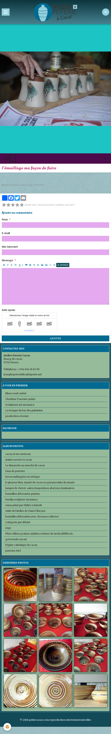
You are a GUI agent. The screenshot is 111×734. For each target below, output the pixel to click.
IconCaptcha (28, 330)
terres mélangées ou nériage (22, 476)
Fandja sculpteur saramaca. (21, 499)
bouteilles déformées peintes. (22, 493)
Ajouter (55, 338)
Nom (5, 219)
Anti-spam (8, 310)
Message (7, 260)
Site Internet (10, 246)
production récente (17, 416)
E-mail (6, 233)
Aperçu (62, 265)
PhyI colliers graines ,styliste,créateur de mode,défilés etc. (39, 533)
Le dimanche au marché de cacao (25, 465)
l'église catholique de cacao (21, 545)
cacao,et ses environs (18, 454)
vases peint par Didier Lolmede (23, 505)
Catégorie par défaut (17, 522)
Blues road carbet (15, 393)
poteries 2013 (13, 550)
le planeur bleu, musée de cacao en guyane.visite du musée (40, 482)
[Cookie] (7, 727)
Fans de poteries (15, 471)
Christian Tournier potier (20, 399)
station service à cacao (18, 459)
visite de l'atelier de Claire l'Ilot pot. (25, 510)
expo (8, 527)
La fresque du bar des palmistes (24, 410)
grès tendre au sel (16, 539)
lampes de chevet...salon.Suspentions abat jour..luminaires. (40, 488)
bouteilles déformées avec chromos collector (32, 516)
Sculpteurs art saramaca (19, 404)
